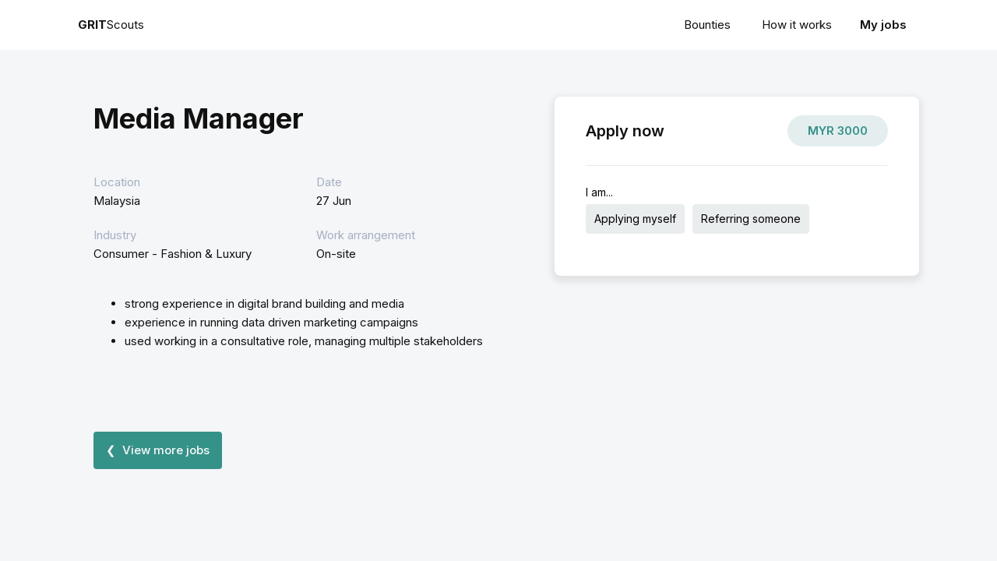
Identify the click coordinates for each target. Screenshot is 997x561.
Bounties (707, 24)
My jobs (883, 24)
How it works (797, 24)
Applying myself (635, 218)
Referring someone (751, 218)
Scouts (111, 24)
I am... (599, 192)
